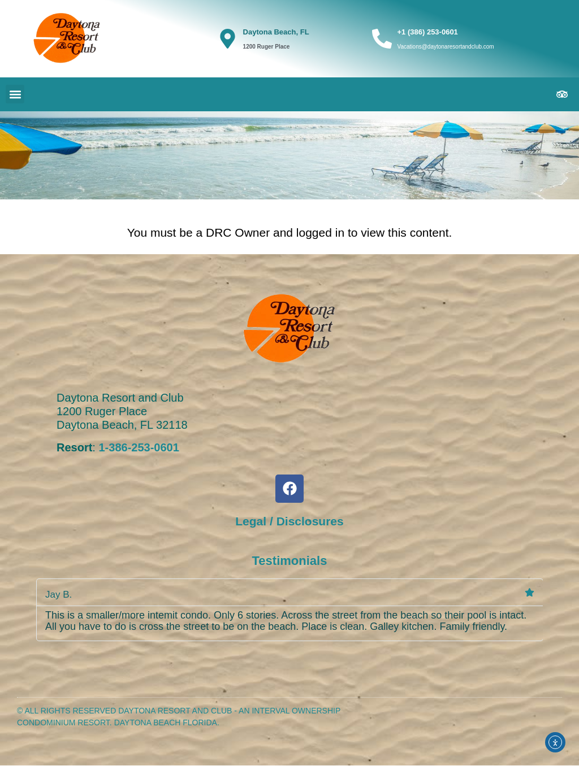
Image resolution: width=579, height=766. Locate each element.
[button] (15, 94)
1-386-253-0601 (138, 447)
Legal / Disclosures (289, 521)
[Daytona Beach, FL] (227, 39)
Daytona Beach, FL (276, 32)
